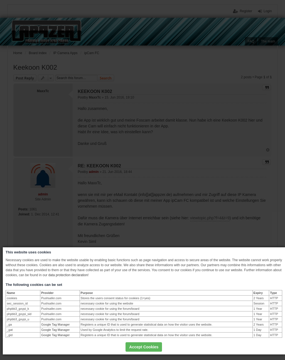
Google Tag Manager (55, 324)
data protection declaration (68, 275)
